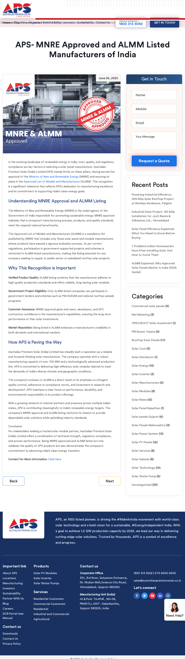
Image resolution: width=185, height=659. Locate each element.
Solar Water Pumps (46, 583)
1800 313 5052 (143, 573)
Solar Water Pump (144, 476)
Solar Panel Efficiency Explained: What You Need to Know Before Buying (153, 233)
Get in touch (164, 22)
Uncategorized (142, 484)
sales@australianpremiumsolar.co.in (157, 580)
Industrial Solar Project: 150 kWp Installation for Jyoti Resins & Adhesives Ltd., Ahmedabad (153, 216)
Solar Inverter (141, 374)
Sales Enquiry (131, 23)
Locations (9, 578)
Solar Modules (141, 391)
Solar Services (141, 450)
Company (7, 22)
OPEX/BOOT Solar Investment (152, 323)
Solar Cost (139, 348)
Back (14, 481)
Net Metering (141, 314)
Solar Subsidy (140, 459)
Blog (6, 603)
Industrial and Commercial (51, 614)
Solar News (139, 399)
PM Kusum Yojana (143, 331)
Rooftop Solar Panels (146, 340)
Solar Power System (145, 433)
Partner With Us (13, 598)
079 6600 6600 (165, 573)
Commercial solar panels (148, 306)
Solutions (21, 22)
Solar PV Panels (142, 442)
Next (110, 481)
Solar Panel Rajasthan (146, 408)
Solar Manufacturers (145, 382)
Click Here (54, 459)
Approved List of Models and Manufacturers (52, 181)
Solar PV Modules (45, 573)
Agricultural (42, 619)
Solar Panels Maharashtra (148, 425)
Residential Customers (49, 598)
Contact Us (103, 22)
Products (34, 22)
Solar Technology (143, 467)
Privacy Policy (12, 643)
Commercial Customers (49, 604)
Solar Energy (140, 365)
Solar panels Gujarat (145, 416)
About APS (10, 573)
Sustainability (85, 22)
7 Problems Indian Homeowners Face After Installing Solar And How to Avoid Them (153, 250)
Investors (69, 22)
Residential (41, 609)
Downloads (10, 633)
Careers (8, 608)
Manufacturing (52, 22)
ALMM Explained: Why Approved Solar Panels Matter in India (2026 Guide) (154, 268)
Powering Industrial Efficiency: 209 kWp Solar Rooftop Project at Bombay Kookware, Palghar (153, 199)
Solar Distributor (143, 357)
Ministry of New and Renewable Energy (54, 176)
